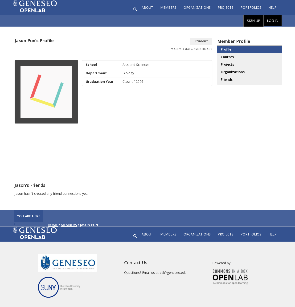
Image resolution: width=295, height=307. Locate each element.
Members (168, 7)
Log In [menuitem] (272, 20)
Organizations (197, 7)
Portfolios (251, 7)
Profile (226, 49)
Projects (226, 7)
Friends (227, 79)
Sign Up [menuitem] (253, 20)
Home (53, 225)
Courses (227, 57)
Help (272, 7)
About (147, 7)
